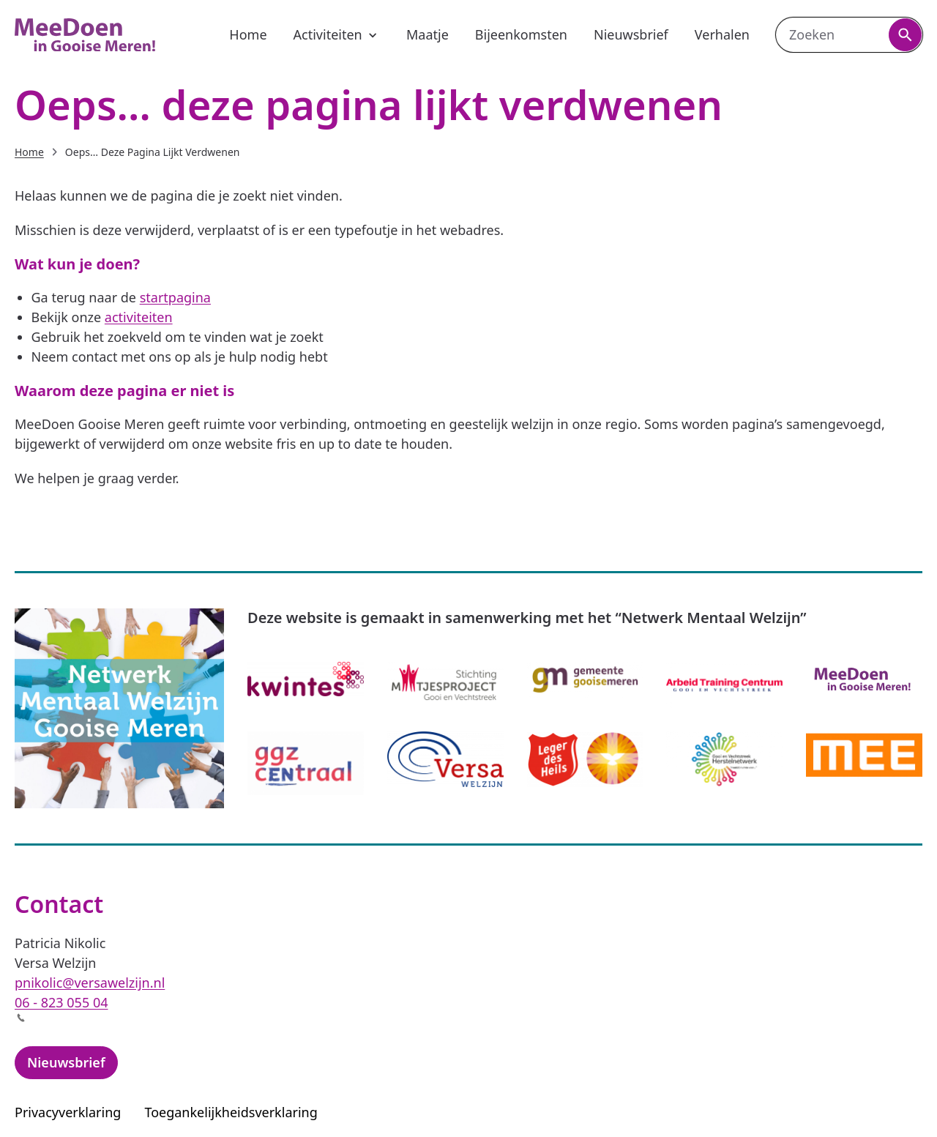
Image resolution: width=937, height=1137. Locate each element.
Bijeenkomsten (521, 34)
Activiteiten (337, 34)
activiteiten (139, 317)
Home (247, 34)
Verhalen (722, 34)
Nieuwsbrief (631, 34)
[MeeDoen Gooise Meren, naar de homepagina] (85, 35)
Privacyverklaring (68, 1112)
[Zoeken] (905, 34)
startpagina (175, 297)
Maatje (427, 34)
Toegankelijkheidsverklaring (239, 1112)
